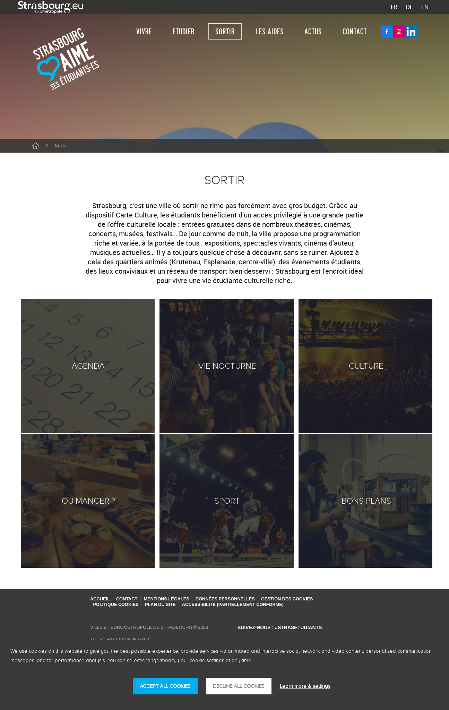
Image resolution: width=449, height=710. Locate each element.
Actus (313, 31)
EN (425, 7)
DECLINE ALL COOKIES (239, 686)
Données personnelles (232, 598)
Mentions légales (171, 598)
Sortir (225, 31)
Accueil (100, 598)
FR (394, 7)
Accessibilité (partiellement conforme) (239, 604)
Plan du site (164, 604)
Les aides (270, 31)
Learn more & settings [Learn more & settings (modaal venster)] (305, 686)
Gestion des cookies (296, 598)
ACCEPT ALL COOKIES (165, 686)
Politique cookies (117, 604)
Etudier (184, 31)
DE (409, 7)
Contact (355, 31)
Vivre (144, 31)
